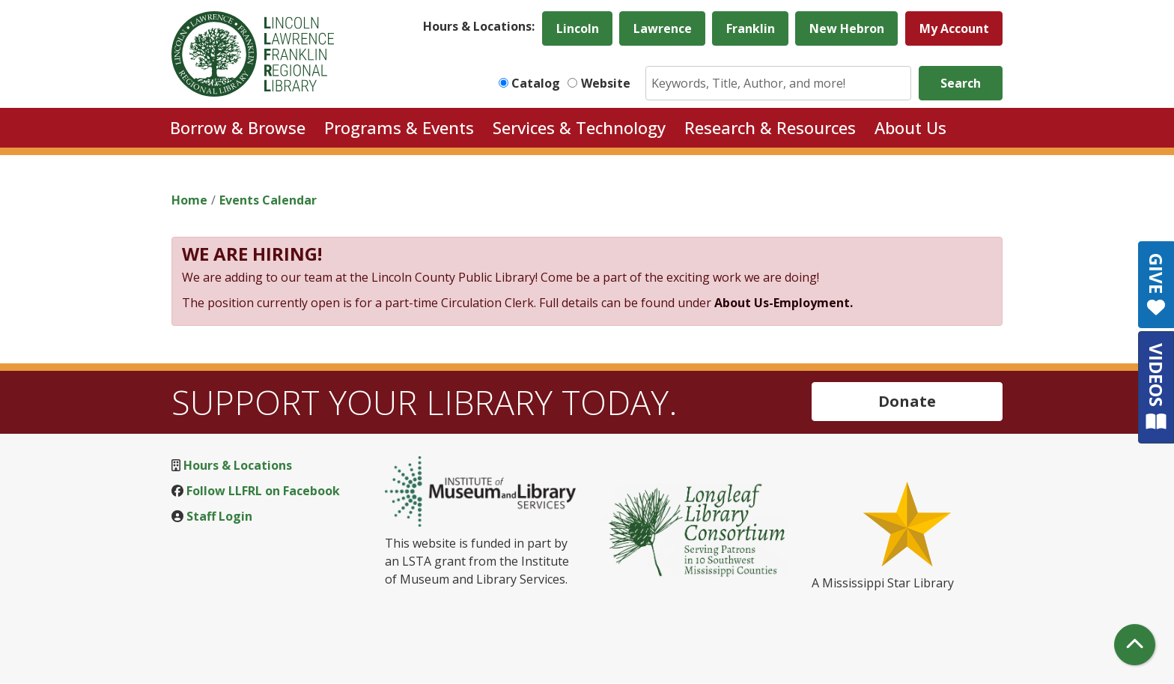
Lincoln (577, 28)
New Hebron (846, 28)
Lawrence (662, 28)
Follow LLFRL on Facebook (263, 490)
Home (189, 200)
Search (960, 83)
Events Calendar (268, 200)
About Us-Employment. (783, 302)
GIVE (1156, 284)
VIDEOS (1156, 387)
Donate (907, 401)
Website (605, 83)
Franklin (750, 28)
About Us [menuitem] (910, 127)
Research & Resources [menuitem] (770, 127)
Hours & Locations (237, 465)
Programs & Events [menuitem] (399, 127)
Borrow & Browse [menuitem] (237, 127)
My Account (954, 28)
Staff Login (219, 516)
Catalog (535, 83)
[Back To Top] (1134, 644)
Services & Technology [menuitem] (579, 127)
